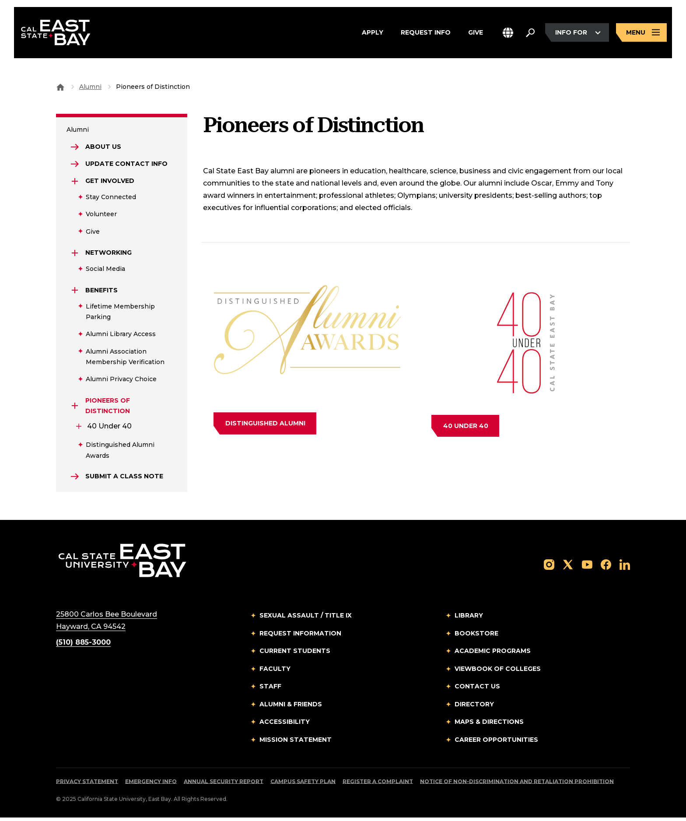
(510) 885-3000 (83, 646)
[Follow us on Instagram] (549, 567)
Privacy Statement (87, 785)
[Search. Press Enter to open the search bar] (530, 34)
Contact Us (477, 690)
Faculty (274, 672)
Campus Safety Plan (303, 785)
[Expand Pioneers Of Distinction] (75, 408)
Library (469, 619)
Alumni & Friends (290, 707)
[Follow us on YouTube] (587, 567)
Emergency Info (151, 785)
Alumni (90, 87)
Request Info (426, 35)
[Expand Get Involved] (75, 183)
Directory (474, 707)
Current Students (294, 654)
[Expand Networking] (75, 255)
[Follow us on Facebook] (606, 567)
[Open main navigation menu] (641, 34)
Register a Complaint (378, 785)
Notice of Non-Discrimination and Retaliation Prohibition (517, 785)
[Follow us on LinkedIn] (625, 567)
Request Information (300, 636)
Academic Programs (493, 654)
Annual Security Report (223, 785)
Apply (372, 35)
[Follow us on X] (568, 567)
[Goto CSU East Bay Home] (60, 87)
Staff (270, 690)
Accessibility (284, 725)
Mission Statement (295, 743)
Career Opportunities (496, 743)
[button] (507, 34)
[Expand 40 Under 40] (78, 428)
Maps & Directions (489, 725)
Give (475, 35)
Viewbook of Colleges (498, 672)
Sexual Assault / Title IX (305, 619)
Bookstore (476, 636)
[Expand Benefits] (75, 292)
